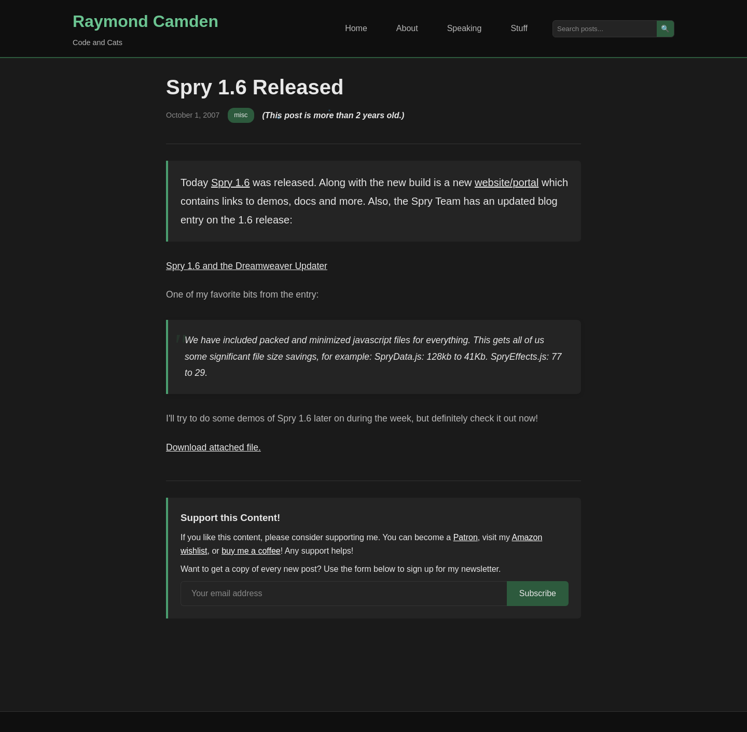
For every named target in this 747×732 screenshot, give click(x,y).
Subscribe (537, 593)
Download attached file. (213, 447)
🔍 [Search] (665, 29)
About (407, 28)
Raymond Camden (145, 21)
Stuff (519, 28)
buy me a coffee (251, 550)
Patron (465, 537)
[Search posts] (605, 29)
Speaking (464, 28)
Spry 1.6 (230, 182)
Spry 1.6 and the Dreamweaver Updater (246, 266)
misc (240, 115)
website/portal (506, 182)
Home (356, 28)
